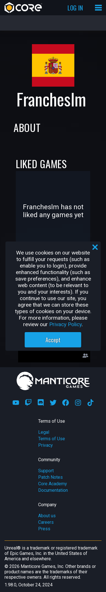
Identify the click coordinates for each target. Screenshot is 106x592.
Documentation (53, 490)
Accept (53, 339)
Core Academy (52, 483)
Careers (46, 522)
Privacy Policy (65, 324)
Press (44, 528)
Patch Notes (50, 477)
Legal (43, 432)
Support (46, 470)
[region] (53, 296)
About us (47, 515)
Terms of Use (51, 438)
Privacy (45, 445)
